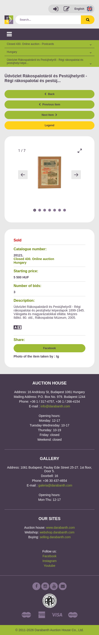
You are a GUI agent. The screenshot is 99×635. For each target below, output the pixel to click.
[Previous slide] (23, 174)
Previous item (49, 104)
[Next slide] (76, 174)
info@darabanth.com (55, 406)
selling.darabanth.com (55, 537)
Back (49, 94)
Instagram (49, 561)
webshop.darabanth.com (57, 532)
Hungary (20, 262)
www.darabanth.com (60, 527)
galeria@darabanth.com (55, 485)
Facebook (49, 348)
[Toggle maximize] (79, 150)
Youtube (49, 565)
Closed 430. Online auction (34, 259)
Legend (49, 125)
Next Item (50, 115)
